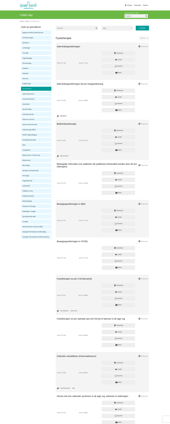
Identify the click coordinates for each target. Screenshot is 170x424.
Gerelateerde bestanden (72, 373)
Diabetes (25, 68)
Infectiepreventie (28, 114)
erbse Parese (91, 363)
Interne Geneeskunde (29, 124)
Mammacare (26, 160)
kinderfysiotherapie (65, 213)
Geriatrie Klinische (28, 99)
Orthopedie (26, 186)
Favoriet (137, 5)
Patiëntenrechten (28, 196)
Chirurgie (25, 53)
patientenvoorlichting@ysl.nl (85, 410)
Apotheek (25, 43)
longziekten (63, 77)
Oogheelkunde (27, 181)
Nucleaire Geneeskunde (30, 170)
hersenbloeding (64, 174)
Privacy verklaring (78, 416)
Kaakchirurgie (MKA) (29, 130)
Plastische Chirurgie (28, 206)
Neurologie (26, 165)
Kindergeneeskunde (29, 140)
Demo (145, 5)
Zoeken (142, 28)
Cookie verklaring (91, 416)
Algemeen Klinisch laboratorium (32, 32)
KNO (23, 145)
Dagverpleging (27, 58)
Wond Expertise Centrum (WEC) (32, 227)
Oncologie (25, 176)
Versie (72, 53)
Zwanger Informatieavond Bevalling (34, 232)
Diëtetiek (25, 73)
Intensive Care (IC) (28, 119)
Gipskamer (26, 104)
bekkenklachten (64, 97)
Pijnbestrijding (27, 201)
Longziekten (26, 150)
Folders (27, 21)
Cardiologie (26, 48)
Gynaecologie (27, 109)
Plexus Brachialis (64, 363)
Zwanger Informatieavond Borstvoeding (35, 237)
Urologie (25, 222)
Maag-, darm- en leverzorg (31, 155)
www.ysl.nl (95, 413)
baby (73, 213)
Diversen (25, 78)
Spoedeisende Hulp (29, 216)
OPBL (72, 363)
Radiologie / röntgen (29, 211)
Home (129, 5)
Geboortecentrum (28, 94)
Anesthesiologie (27, 38)
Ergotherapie (26, 84)
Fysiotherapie (26, 89)
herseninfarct (73, 174)
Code (58, 53)
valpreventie (63, 343)
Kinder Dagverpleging (29, 135)
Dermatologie (26, 63)
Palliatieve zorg (27, 191)
